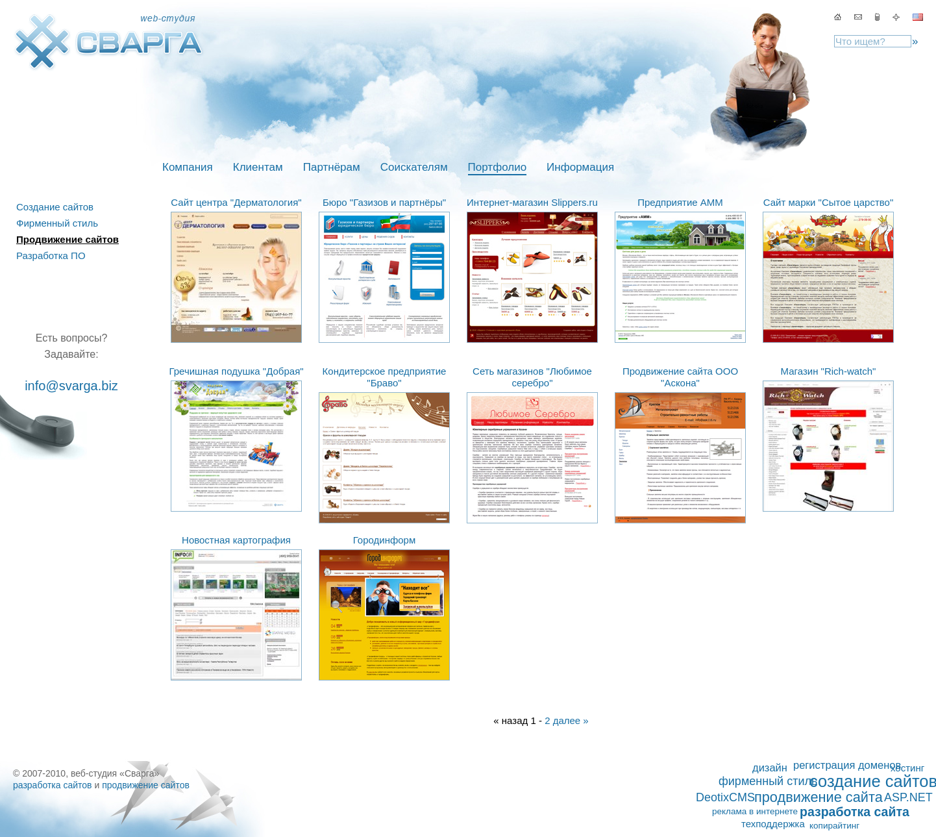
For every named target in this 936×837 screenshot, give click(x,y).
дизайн (769, 767)
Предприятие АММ (680, 202)
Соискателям (414, 167)
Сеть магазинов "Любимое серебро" (532, 377)
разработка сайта (854, 812)
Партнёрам (331, 167)
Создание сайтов (54, 206)
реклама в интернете (755, 811)
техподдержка (773, 823)
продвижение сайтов (146, 785)
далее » (571, 720)
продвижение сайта (818, 797)
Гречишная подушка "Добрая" (236, 371)
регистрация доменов (847, 765)
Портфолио (497, 167)
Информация (580, 167)
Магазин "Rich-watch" (828, 371)
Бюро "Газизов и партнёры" (384, 202)
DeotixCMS (725, 797)
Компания (187, 167)
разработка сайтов (52, 785)
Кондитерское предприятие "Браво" (385, 377)
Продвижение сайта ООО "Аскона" (680, 377)
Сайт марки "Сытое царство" (828, 202)
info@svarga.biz (71, 386)
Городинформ (384, 539)
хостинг (907, 767)
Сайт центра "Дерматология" (236, 202)
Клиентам (258, 167)
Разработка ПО (51, 255)
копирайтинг (834, 826)
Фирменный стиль (57, 223)
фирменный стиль (768, 781)
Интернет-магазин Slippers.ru (532, 202)
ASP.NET (908, 797)
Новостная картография (236, 539)
